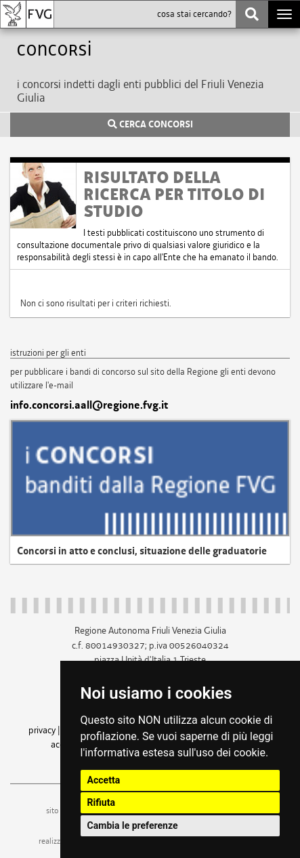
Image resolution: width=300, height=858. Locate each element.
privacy (42, 730)
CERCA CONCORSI (150, 125)
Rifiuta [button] (101, 802)
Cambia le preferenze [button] (132, 825)
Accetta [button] (104, 780)
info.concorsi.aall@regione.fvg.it (89, 405)
